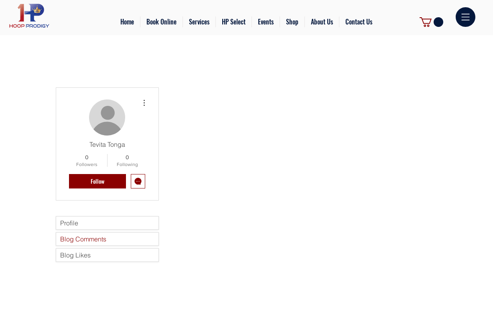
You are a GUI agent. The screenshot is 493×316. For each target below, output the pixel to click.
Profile (69, 223)
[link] (431, 22)
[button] (199, 21)
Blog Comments (83, 239)
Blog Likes (75, 255)
